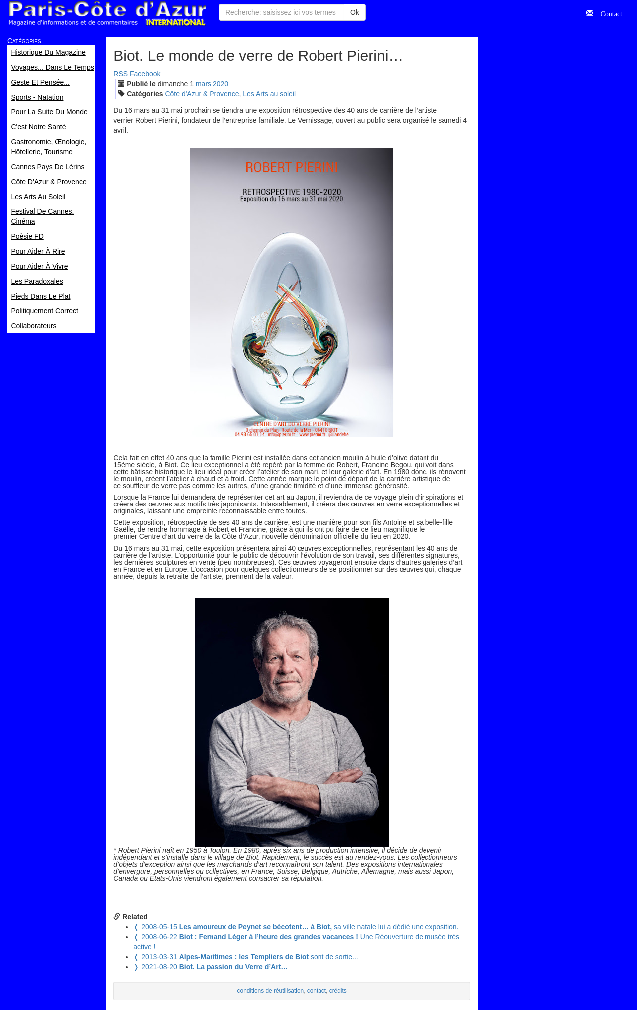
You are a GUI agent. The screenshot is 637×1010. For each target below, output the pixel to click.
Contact (607, 13)
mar (203, 84)
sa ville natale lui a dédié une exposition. (295, 927)
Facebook (145, 74)
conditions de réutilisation (270, 990)
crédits (338, 990)
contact (316, 990)
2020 (220, 84)
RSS (120, 74)
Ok (354, 12)
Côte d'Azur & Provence (202, 94)
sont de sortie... (245, 957)
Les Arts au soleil (269, 94)
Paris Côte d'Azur (107, 13)
